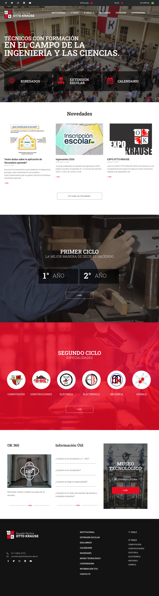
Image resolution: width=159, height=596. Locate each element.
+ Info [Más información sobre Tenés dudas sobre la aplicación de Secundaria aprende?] (6, 183)
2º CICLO (89, 12)
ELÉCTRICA (66, 394)
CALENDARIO (128, 81)
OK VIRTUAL (144, 3)
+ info (30, 505)
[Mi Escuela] (91, 3)
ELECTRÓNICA (91, 394)
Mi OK (117, 3)
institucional (59, 13)
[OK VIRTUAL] (152, 3)
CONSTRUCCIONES (41, 394)
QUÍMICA (141, 394)
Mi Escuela (84, 3)
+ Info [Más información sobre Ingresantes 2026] (58, 177)
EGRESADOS (30, 81)
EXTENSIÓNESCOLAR (79, 81)
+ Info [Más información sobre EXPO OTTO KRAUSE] (109, 177)
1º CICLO (75, 13)
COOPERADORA (138, 13)
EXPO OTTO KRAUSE (118, 159)
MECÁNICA (116, 394)
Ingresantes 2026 (65, 159)
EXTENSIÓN (121, 13)
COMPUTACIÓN (16, 394)
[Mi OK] (122, 3)
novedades (105, 13)
